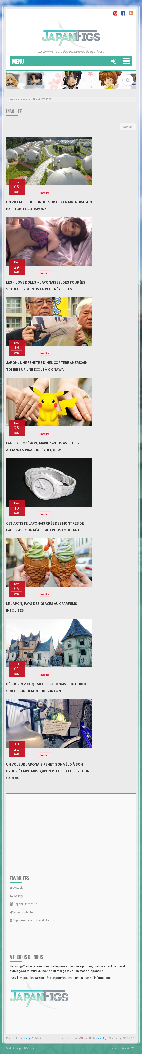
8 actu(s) (127, 127)
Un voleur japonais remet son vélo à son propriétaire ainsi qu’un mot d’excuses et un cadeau (47, 771)
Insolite (14, 111)
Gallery (16, 896)
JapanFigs (102, 1038)
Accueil (16, 888)
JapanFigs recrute (23, 904)
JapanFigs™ (26, 1038)
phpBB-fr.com (27, 1048)
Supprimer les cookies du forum (32, 920)
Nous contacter (22, 912)
